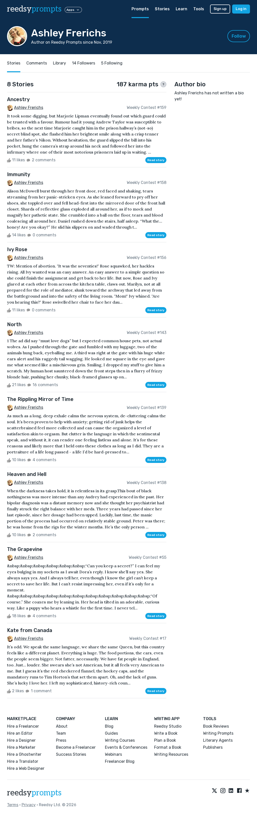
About (62, 726)
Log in (241, 9)
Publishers (213, 747)
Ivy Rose (17, 249)
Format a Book (167, 747)
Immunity (18, 174)
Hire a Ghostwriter (24, 754)
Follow (239, 36)
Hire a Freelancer (23, 726)
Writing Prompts (218, 733)
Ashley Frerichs (28, 107)
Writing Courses (120, 740)
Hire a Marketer (21, 747)
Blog (109, 726)
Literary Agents (218, 740)
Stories (162, 9)
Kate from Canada (29, 630)
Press (61, 740)
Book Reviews (216, 726)
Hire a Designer (21, 740)
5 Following (111, 63)
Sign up (220, 9)
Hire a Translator (22, 761)
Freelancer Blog (120, 761)
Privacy (29, 804)
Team (61, 733)
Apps (73, 10)
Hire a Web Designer (25, 768)
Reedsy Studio (167, 726)
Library (59, 63)
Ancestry (18, 99)
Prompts (140, 9)
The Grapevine (24, 549)
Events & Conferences (126, 747)
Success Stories (71, 754)
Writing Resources (171, 754)
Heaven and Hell (26, 474)
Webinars (113, 754)
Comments (36, 63)
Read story (155, 160)
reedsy (34, 793)
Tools (198, 9)
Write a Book (165, 733)
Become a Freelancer (76, 747)
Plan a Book (165, 740)
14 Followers (83, 63)
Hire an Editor (20, 733)
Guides (111, 733)
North (14, 324)
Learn (181, 9)
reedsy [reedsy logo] (34, 9)
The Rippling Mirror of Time (40, 399)
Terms (12, 804)
